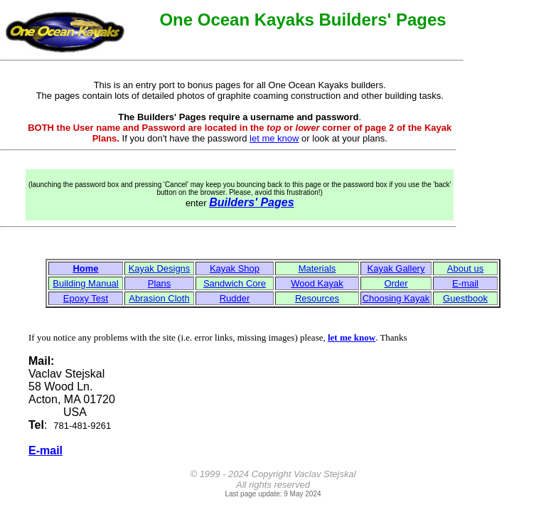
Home (85, 268)
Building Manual (86, 283)
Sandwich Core (234, 283)
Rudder (235, 298)
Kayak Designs (160, 268)
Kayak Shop (234, 268)
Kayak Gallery (396, 268)
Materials (317, 268)
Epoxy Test (85, 298)
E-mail (465, 283)
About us (465, 268)
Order (395, 283)
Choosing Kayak (396, 298)
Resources (317, 298)
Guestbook (465, 298)
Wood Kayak (317, 283)
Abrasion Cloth (159, 298)
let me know (274, 138)
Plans (159, 283)
